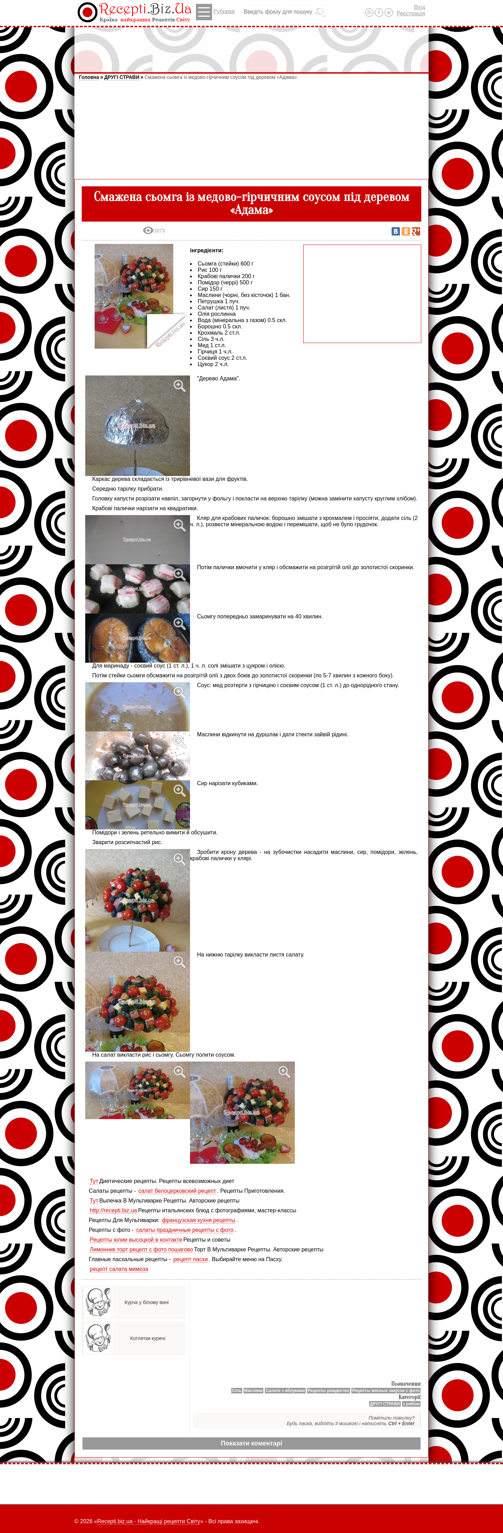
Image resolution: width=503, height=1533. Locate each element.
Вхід (419, 7)
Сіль (236, 1390)
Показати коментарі (251, 1443)
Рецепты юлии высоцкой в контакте (136, 1240)
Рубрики (215, 12)
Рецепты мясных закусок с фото (386, 1390)
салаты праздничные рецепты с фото (184, 1230)
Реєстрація (410, 13)
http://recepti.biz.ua (113, 1210)
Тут (94, 1181)
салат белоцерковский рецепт (177, 1191)
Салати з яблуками (285, 1390)
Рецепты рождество (328, 1390)
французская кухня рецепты (198, 1220)
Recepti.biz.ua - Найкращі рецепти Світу (148, 1521)
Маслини (253, 1390)
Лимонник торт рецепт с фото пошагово (141, 1249)
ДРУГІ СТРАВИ (121, 77)
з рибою (411, 1403)
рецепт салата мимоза (119, 1269)
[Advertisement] (251, 46)
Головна (89, 77)
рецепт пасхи (190, 1259)
